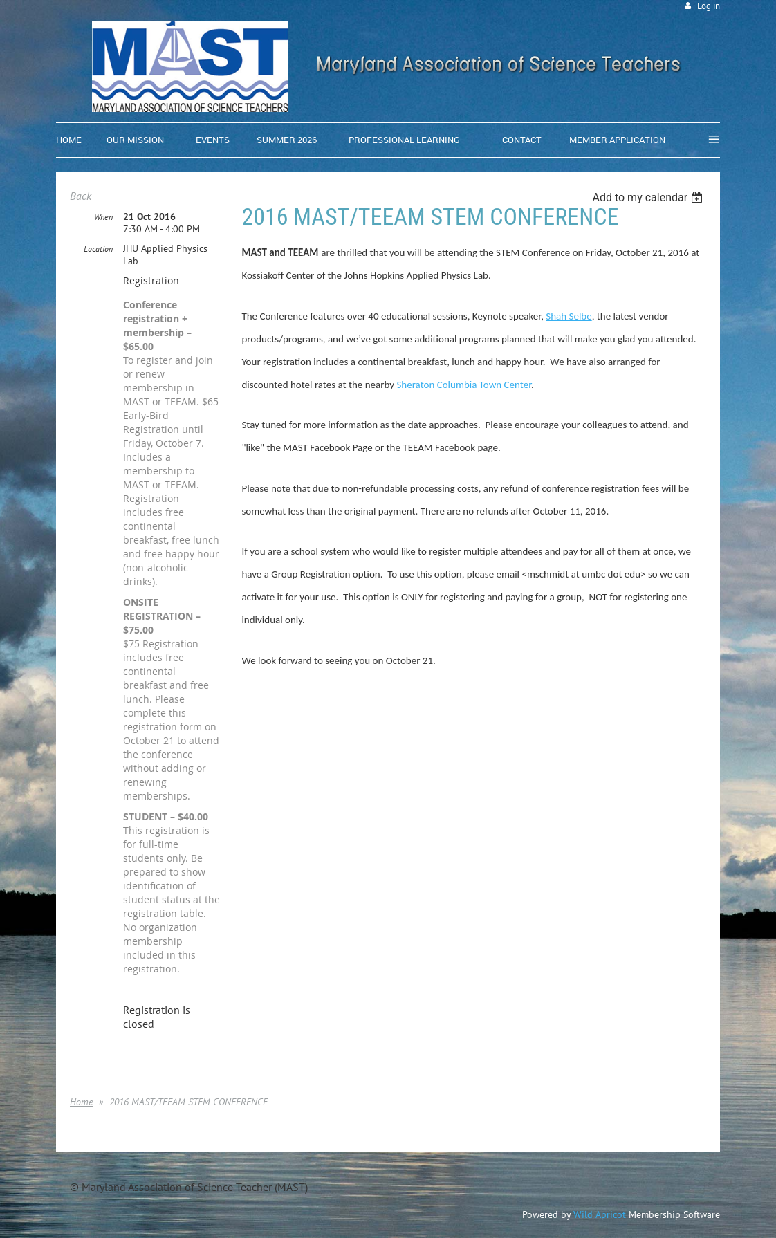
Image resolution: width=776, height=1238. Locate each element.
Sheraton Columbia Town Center (463, 384)
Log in (708, 6)
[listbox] (649, 197)
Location (98, 248)
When (103, 217)
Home (81, 1102)
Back (80, 196)
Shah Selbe (568, 316)
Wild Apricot (599, 1214)
